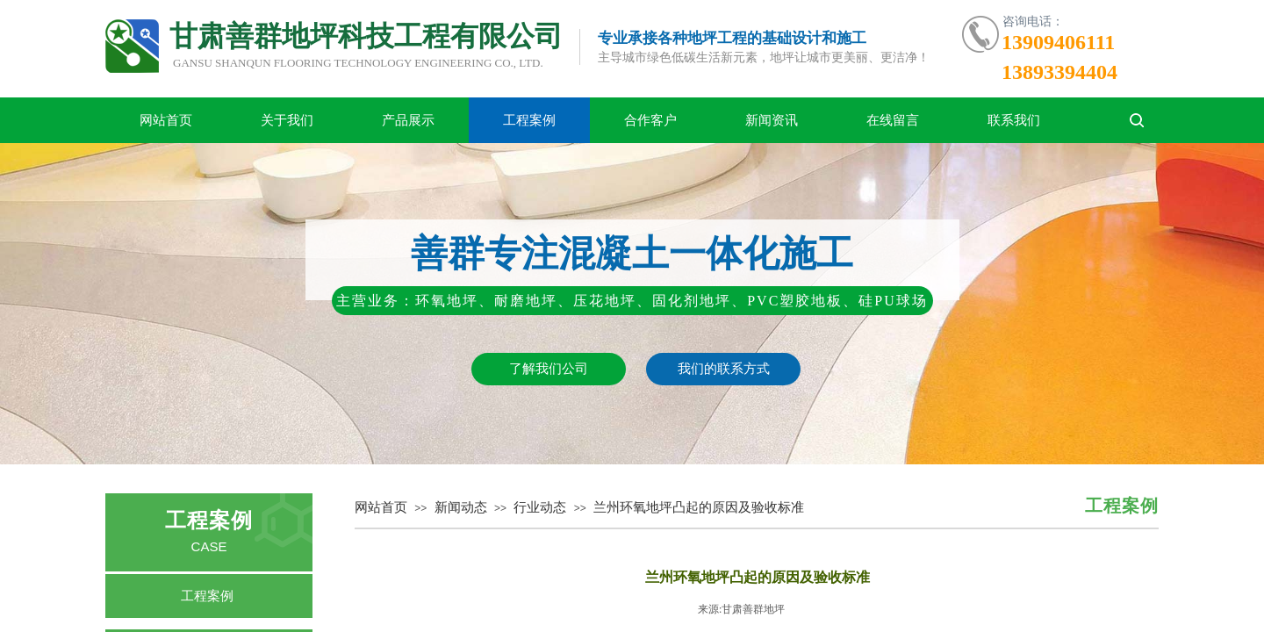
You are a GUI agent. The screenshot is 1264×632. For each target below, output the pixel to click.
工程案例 (529, 120)
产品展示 (408, 120)
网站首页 (166, 120)
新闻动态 (460, 507)
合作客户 (650, 120)
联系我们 (1014, 120)
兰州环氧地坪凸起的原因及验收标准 (698, 507)
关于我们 (287, 120)
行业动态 (540, 507)
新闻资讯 (771, 120)
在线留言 (892, 120)
